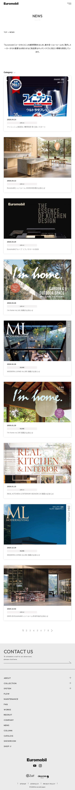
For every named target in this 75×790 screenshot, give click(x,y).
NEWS (6, 725)
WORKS (7, 709)
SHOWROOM (10, 741)
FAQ (6, 704)
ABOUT (7, 678)
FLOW (7, 694)
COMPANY (9, 720)
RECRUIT (8, 715)
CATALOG (8, 736)
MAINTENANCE (11, 699)
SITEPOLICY (34, 784)
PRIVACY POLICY (49, 784)
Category (8, 72)
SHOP (6, 746)
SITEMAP (23, 784)
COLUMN (8, 730)
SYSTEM (7, 688)
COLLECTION (10, 683)
